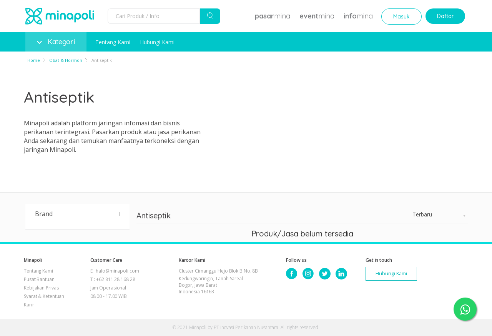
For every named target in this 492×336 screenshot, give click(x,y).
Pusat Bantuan (39, 279)
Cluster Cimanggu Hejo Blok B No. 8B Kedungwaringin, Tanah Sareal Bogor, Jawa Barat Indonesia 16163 (218, 281)
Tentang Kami (112, 42)
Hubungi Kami (157, 42)
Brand (79, 213)
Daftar (445, 16)
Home (33, 60)
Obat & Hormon (65, 60)
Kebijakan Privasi (42, 287)
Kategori (56, 41)
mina (272, 16)
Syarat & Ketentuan (44, 296)
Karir (29, 304)
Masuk (401, 16)
